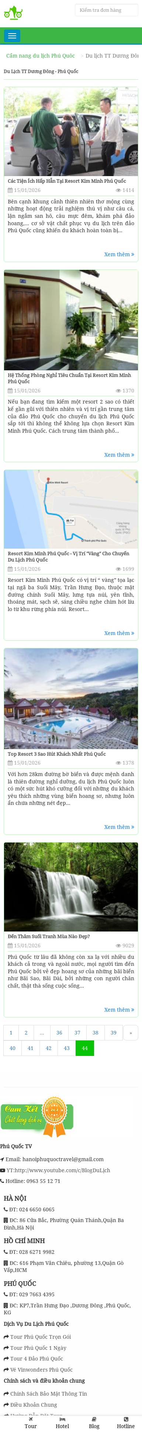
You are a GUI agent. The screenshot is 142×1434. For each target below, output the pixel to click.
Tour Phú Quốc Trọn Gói (40, 1336)
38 (95, 1032)
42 (49, 1048)
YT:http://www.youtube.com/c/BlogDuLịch (57, 1170)
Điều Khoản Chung (33, 1404)
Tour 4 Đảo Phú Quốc (36, 1358)
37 (77, 1032)
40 (12, 1048)
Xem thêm (119, 254)
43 (67, 1048)
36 (59, 1032)
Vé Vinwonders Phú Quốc (41, 1369)
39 (114, 1032)
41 (31, 1048)
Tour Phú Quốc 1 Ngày (38, 1347)
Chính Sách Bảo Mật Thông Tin (48, 1393)
